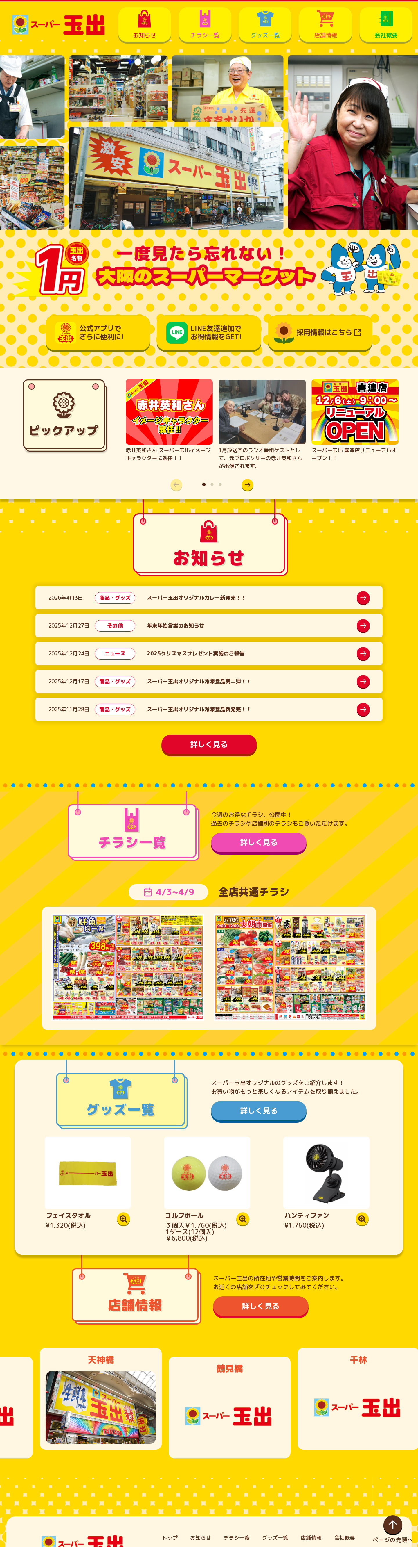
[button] (245, 485)
